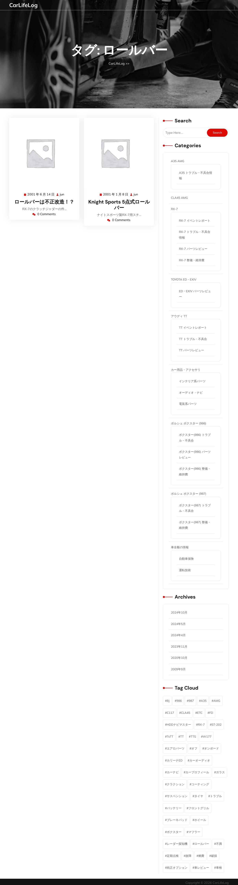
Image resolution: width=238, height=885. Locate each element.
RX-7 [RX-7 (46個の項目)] (201, 724)
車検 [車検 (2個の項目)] (219, 867)
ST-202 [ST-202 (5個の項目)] (216, 724)
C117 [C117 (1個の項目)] (170, 713)
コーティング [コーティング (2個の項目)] (200, 784)
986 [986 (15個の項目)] (179, 701)
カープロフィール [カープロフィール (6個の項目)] (197, 772)
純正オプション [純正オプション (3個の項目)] (177, 867)
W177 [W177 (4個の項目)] (207, 736)
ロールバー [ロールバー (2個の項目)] (201, 844)
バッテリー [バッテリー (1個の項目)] (174, 808)
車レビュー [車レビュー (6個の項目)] (201, 867)
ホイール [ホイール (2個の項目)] (200, 820)
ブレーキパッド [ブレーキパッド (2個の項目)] (177, 820)
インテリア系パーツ (192, 381)
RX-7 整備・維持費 (191, 260)
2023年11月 (179, 646)
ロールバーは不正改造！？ (44, 202)
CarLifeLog (23, 5)
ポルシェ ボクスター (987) (188, 493)
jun (62, 194)
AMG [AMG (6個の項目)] (216, 701)
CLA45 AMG (179, 198)
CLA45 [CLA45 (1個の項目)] (185, 713)
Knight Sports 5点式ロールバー (119, 205)
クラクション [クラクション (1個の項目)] (175, 784)
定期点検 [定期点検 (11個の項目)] (173, 856)
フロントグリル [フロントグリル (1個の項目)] (198, 808)
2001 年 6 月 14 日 (41, 194)
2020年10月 (179, 658)
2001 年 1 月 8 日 (116, 194)
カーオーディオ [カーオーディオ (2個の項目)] (199, 760)
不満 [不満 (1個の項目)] (219, 844)
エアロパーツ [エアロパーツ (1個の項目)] (175, 748)
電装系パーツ (188, 404)
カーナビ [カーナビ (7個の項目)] (173, 772)
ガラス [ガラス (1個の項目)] (220, 772)
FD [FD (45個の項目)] (211, 713)
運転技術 (185, 570)
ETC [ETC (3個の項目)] (199, 713)
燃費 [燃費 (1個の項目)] (201, 856)
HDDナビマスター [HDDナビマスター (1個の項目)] (179, 724)
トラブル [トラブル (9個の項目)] (216, 796)
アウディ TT (179, 316)
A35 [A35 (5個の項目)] (204, 701)
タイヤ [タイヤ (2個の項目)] (198, 796)
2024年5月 (178, 624)
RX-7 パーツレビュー (193, 249)
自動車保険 (186, 559)
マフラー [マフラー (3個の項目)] (194, 832)
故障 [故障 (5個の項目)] (188, 856)
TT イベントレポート (193, 327)
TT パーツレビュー (191, 350)
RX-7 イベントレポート (194, 220)
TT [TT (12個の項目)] (182, 736)
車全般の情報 (180, 547)
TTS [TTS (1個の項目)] (193, 736)
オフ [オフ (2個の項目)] (194, 748)
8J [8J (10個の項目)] (168, 701)
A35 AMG (177, 161)
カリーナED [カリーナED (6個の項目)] (175, 760)
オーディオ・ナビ (191, 392)
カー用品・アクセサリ (185, 370)
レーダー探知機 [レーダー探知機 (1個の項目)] (177, 844)
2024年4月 (178, 635)
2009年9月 (178, 669)
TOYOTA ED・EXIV (183, 279)
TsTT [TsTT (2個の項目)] (170, 736)
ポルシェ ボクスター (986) (188, 423)
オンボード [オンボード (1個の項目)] (211, 748)
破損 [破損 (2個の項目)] (214, 856)
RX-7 (174, 209)
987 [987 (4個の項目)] (191, 701)
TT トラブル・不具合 (193, 339)
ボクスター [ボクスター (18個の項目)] (174, 832)
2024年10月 (179, 612)
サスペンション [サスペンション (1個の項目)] (177, 796)
